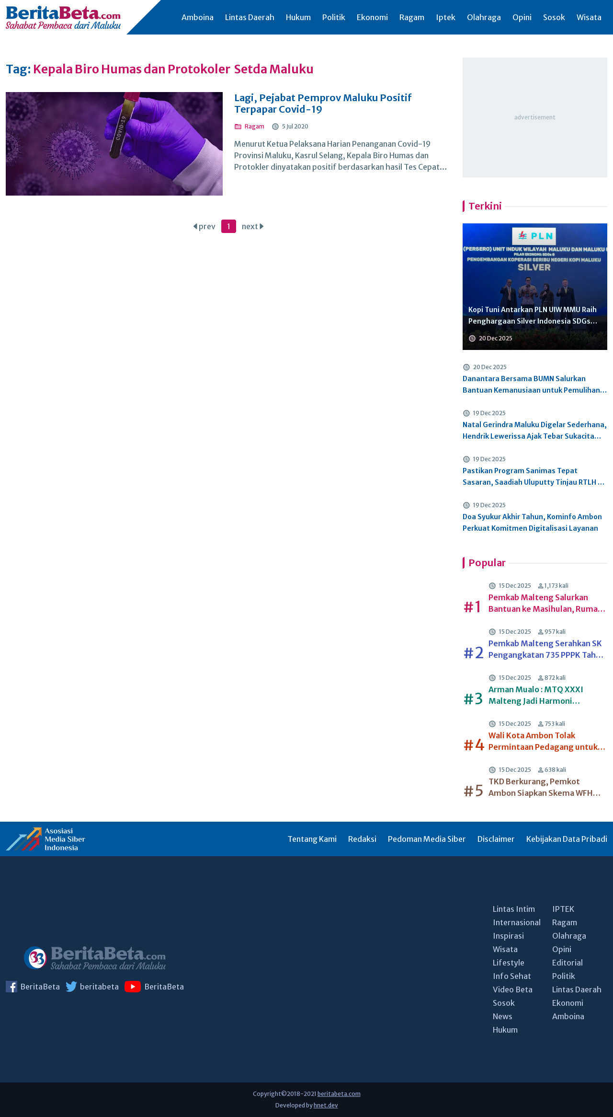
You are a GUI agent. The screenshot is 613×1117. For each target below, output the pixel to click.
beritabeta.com (339, 1093)
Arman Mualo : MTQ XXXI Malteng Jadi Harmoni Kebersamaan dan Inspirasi (539, 696)
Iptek (445, 17)
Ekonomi (372, 17)
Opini (522, 17)
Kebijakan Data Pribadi (566, 839)
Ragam (411, 17)
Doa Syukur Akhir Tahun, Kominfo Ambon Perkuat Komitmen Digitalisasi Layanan (532, 522)
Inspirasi (508, 936)
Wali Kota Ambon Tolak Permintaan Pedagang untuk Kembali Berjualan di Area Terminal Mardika (543, 742)
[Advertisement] (535, 117)
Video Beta (513, 989)
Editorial (567, 962)
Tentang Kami (312, 839)
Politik (333, 17)
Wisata (589, 17)
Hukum (298, 17)
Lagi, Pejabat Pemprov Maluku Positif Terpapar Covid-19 (323, 103)
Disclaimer (496, 839)
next (252, 226)
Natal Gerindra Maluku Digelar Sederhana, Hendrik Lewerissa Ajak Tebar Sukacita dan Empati (535, 431)
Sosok (554, 17)
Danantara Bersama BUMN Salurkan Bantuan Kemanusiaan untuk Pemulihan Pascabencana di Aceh (531, 385)
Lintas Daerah (249, 17)
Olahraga (484, 17)
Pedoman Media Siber (427, 839)
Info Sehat (512, 976)
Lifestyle (508, 962)
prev (204, 226)
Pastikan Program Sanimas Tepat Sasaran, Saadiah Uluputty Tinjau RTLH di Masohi (533, 477)
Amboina (198, 17)
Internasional (517, 922)
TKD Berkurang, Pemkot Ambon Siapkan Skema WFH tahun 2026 (540, 788)
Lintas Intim (514, 909)
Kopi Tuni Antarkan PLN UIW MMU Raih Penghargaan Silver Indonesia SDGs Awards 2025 (532, 316)
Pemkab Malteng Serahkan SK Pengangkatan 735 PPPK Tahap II (546, 650)
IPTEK (563, 909)
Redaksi (362, 839)
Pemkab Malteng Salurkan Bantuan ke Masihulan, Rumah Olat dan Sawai (545, 604)
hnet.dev (326, 1105)
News (502, 1016)
